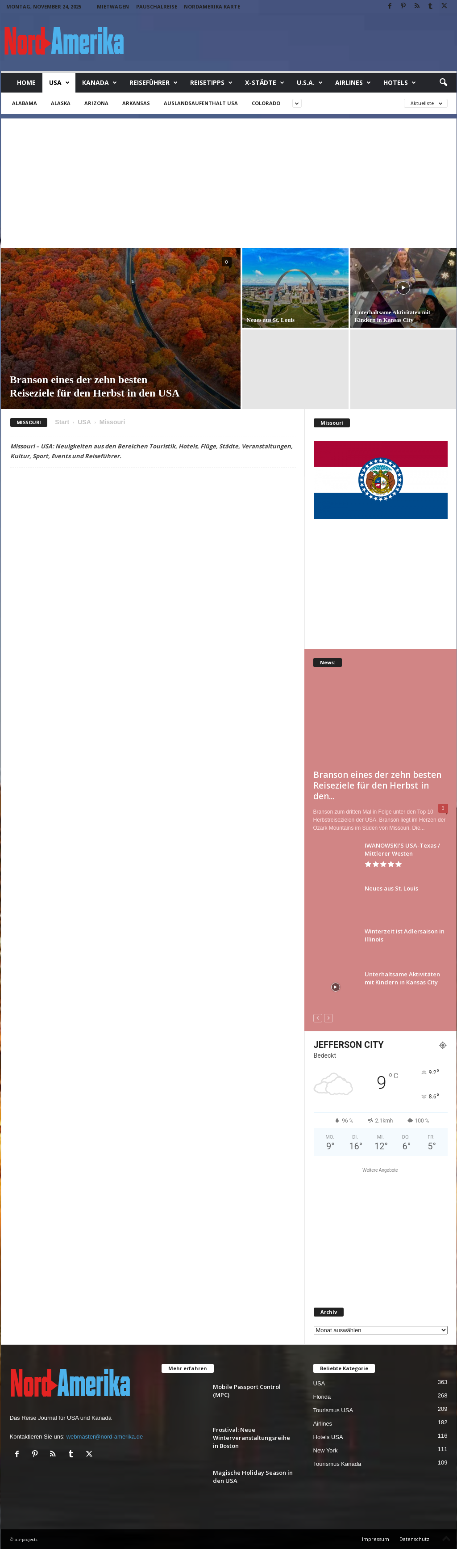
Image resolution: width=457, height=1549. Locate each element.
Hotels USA (328, 1437)
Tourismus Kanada (337, 1463)
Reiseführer (153, 83)
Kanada (99, 83)
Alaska (61, 103)
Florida (322, 1396)
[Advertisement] (229, 181)
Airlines (353, 83)
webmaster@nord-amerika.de (104, 1436)
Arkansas (136, 103)
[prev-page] (317, 1017)
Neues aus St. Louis (271, 320)
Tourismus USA (333, 1410)
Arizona (96, 103)
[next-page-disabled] (328, 1017)
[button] (443, 83)
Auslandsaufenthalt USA (201, 103)
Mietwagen (113, 6)
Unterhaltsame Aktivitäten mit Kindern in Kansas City (402, 978)
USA (59, 83)
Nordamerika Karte (212, 6)
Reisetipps (211, 83)
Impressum (375, 1539)
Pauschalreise (156, 6)
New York (325, 1450)
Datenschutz (414, 1539)
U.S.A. (310, 83)
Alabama (24, 103)
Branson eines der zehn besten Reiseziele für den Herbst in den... (377, 785)
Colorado (266, 103)
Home (26, 82)
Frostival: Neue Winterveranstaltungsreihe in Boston (251, 1438)
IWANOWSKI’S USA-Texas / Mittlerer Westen (402, 849)
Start (62, 422)
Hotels (399, 83)
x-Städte (264, 83)
